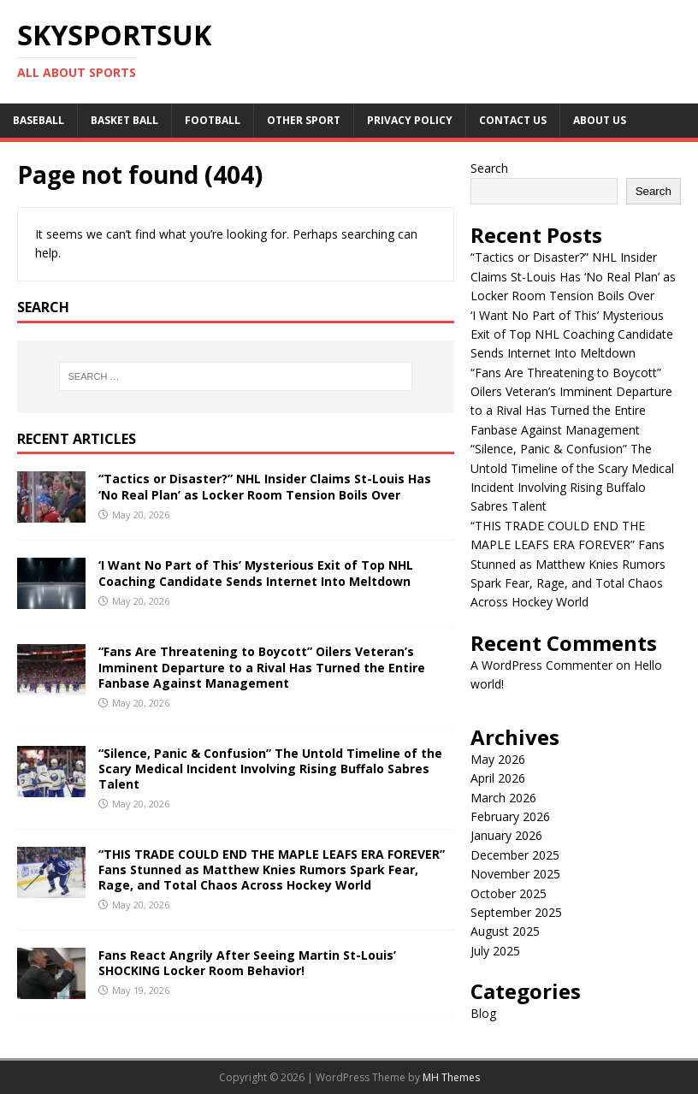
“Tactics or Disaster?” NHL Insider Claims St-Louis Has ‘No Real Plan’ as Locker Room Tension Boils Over (264, 486)
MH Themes (451, 1077)
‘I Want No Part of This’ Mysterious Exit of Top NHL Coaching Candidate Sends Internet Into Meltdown (255, 572)
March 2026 (503, 797)
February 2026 (510, 816)
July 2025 (495, 951)
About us (599, 120)
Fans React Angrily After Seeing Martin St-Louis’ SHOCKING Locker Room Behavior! (247, 963)
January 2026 (506, 835)
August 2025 (505, 931)
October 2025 (508, 893)
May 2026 (497, 759)
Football (212, 120)
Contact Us (513, 120)
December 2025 (514, 855)
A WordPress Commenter (541, 665)
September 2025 (516, 912)
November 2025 (515, 874)
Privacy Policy (410, 120)
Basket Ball (124, 120)
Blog (483, 1013)
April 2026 (497, 778)
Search (489, 168)
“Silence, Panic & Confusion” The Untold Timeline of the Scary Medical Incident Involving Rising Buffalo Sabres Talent (270, 768)
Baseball (38, 120)
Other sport (303, 120)
